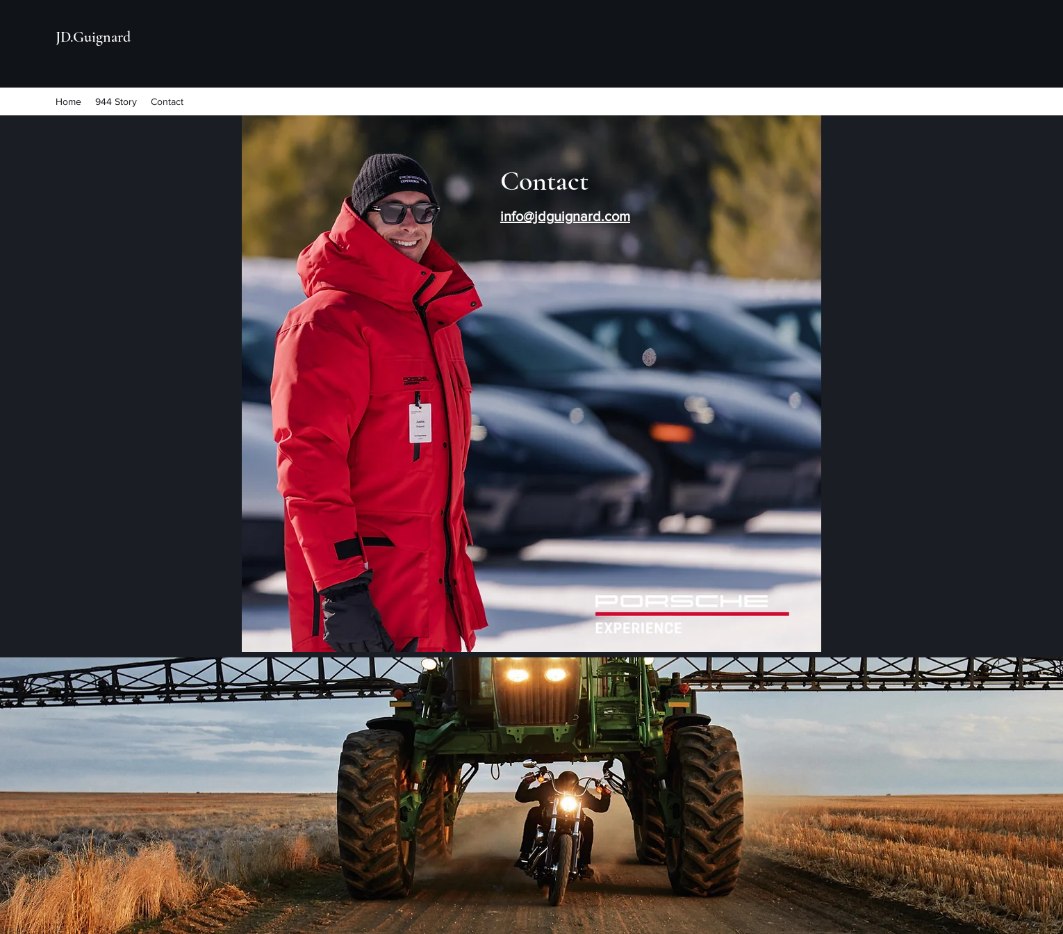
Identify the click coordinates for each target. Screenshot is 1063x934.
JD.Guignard (93, 37)
